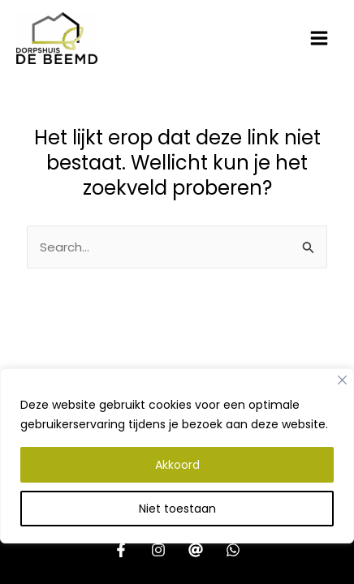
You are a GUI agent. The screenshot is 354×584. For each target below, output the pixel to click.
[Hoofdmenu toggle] (319, 38)
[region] (177, 476)
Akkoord (177, 465)
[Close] (342, 380)
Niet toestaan (177, 508)
